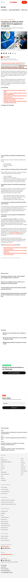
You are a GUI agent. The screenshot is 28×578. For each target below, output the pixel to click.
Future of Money (24, 471)
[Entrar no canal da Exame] (14, 372)
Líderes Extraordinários (5, 525)
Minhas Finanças (11, 19)
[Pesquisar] (4, 2)
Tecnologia (23, 469)
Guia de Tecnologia (4, 489)
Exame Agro (23, 466)
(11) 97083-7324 (6, 560)
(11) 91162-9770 (6, 548)
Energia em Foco (4, 519)
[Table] (14, 122)
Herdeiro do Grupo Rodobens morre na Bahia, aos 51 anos (14, 333)
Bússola (2, 515)
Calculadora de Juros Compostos (7, 502)
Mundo (22, 458)
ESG (1, 470)
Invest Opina (24, 10)
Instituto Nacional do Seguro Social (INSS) (12, 63)
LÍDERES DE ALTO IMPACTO (6, 461)
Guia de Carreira (4, 493)
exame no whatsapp (7, 365)
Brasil (2, 464)
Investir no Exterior (4, 521)
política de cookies (5, 568)
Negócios (2, 478)
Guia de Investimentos (14, 10)
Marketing (23, 462)
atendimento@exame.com (6, 554)
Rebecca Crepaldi (6, 56)
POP (21, 475)
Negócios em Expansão (5, 540)
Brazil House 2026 (4, 511)
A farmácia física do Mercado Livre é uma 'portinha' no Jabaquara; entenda (15, 338)
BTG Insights (4, 10)
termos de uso (3, 567)
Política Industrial (4, 529)
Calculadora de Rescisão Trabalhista (8, 500)
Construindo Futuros (5, 517)
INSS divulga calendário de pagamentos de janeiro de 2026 (14, 343)
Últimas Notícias (4, 459)
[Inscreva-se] (14, 407)
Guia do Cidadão (4, 487)
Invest (3, 7)
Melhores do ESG (4, 538)
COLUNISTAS (3, 480)
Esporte (22, 464)
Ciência (22, 473)
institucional (4, 565)
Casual (22, 460)
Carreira (2, 466)
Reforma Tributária (4, 523)
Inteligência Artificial (5, 474)
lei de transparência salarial (7, 572)
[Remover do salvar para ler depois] (15, 53)
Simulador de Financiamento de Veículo (8, 504)
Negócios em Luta (4, 527)
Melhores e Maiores (4, 536)
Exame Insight (3, 472)
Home (2, 19)
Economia (3, 468)
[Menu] (2, 2)
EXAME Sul (3, 513)
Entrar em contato (5, 546)
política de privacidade (5, 570)
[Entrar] (24, 2)
